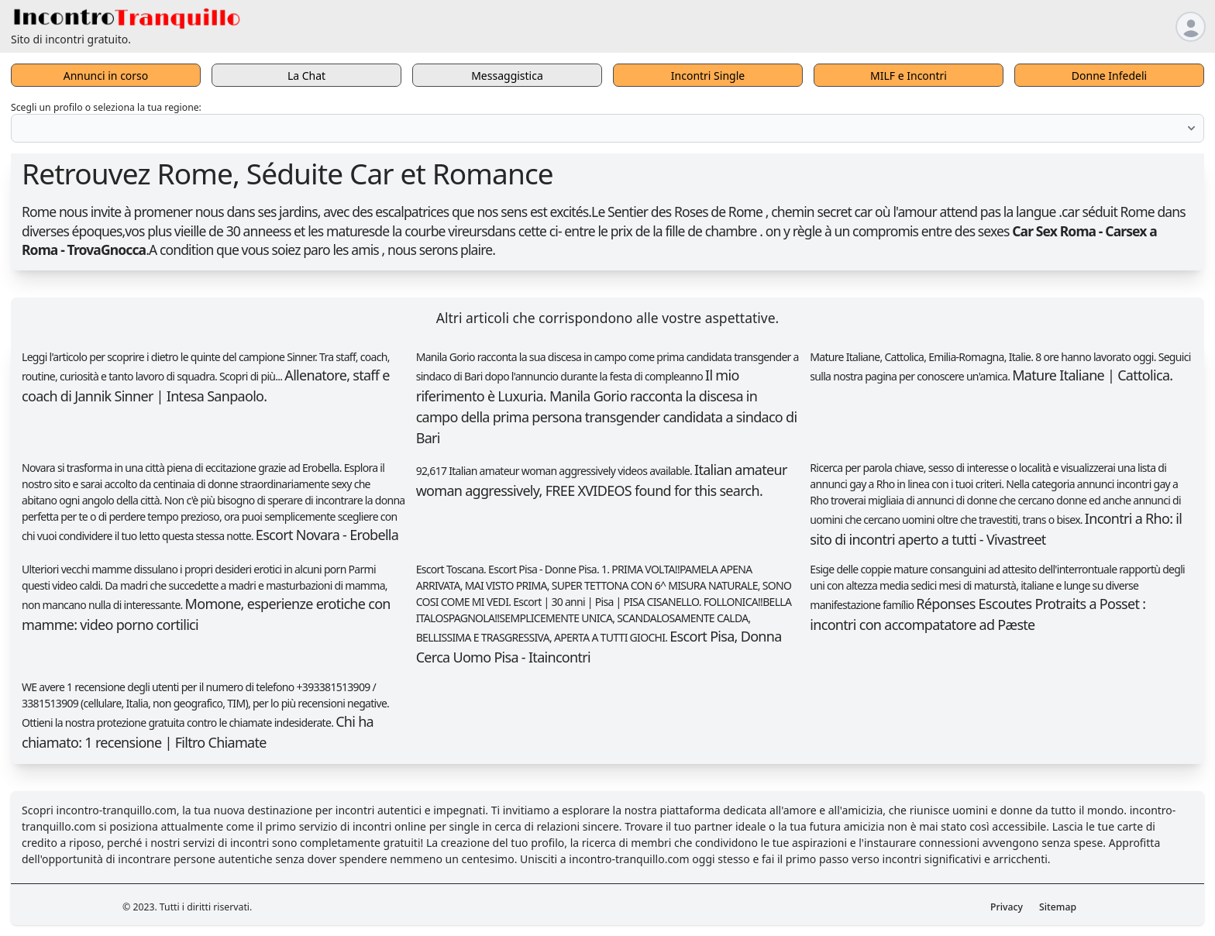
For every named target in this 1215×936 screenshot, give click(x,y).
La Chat (306, 75)
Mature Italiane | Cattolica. (1092, 375)
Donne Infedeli (1109, 75)
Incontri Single (708, 75)
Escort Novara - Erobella (327, 534)
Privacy (1006, 907)
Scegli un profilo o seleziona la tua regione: (106, 107)
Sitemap (1057, 907)
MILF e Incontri (908, 75)
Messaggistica (507, 75)
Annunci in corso (106, 75)
